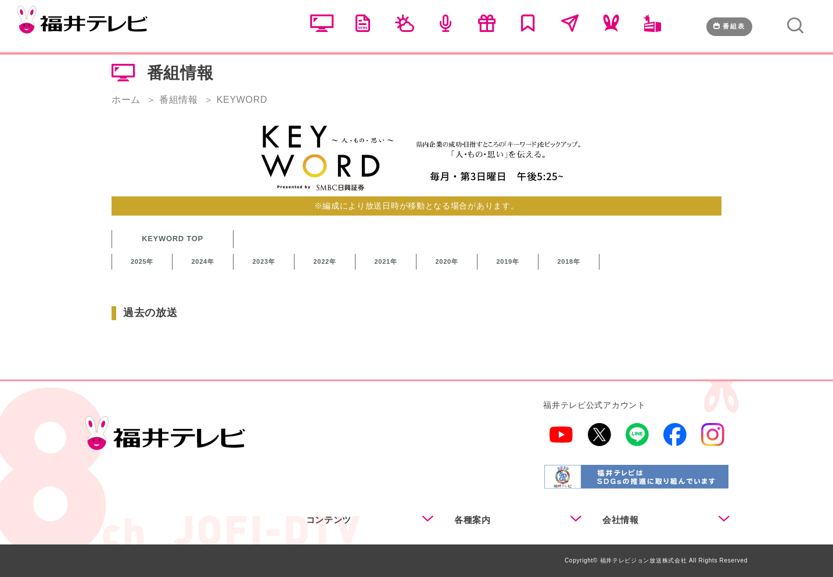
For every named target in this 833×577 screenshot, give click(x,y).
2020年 (447, 261)
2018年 (569, 261)
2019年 (508, 261)
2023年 (264, 261)
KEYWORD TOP (172, 238)
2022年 (325, 261)
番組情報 (178, 100)
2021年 (386, 261)
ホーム (126, 100)
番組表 (729, 26)
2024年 (203, 261)
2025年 (142, 261)
